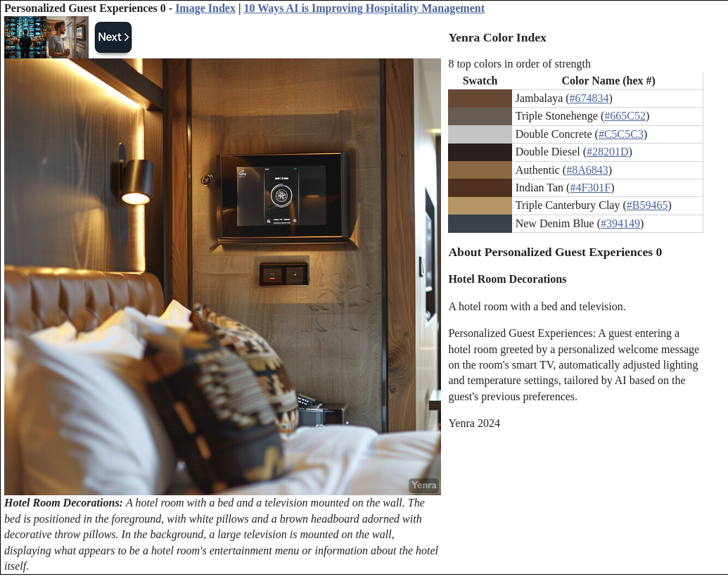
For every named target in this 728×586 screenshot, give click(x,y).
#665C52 (625, 116)
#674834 (589, 98)
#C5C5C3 (621, 134)
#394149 (620, 223)
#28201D (608, 152)
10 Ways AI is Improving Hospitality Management (364, 8)
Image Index (205, 8)
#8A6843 (587, 170)
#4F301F (590, 187)
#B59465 (647, 205)
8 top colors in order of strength (519, 64)
